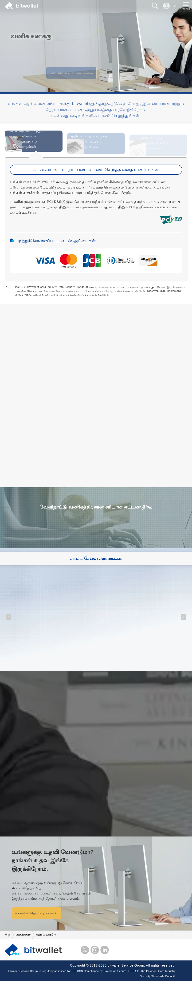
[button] (8, 642)
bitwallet (21, 5)
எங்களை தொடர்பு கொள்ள (50, 938)
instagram (94, 975)
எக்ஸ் (85, 975)
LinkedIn (104, 975)
